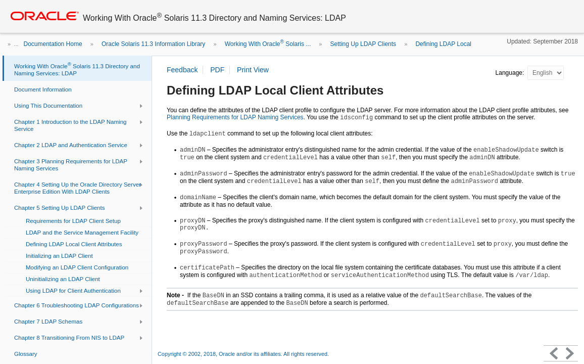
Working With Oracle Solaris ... (268, 44)
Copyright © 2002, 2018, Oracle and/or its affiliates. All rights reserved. (243, 354)
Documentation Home (53, 44)
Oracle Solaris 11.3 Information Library (153, 44)
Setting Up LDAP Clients (363, 44)
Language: (511, 72)
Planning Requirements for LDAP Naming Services (235, 117)
